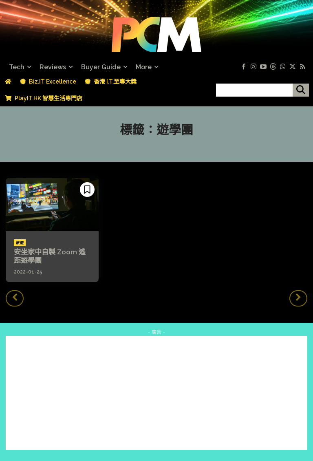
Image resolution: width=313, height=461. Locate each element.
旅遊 (20, 243)
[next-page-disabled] (298, 297)
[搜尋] (301, 90)
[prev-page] (15, 297)
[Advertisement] (156, 392)
